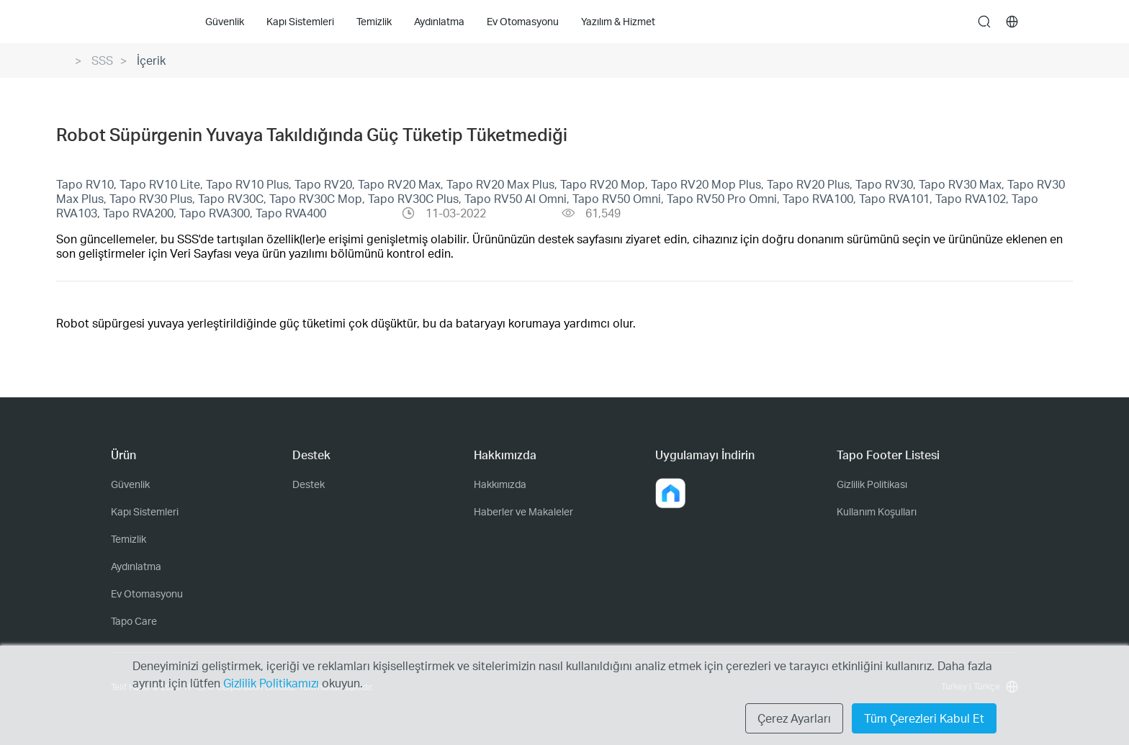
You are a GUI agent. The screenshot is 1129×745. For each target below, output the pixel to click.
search (984, 22)
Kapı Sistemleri (145, 511)
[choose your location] (1012, 21)
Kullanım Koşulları (877, 511)
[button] (670, 493)
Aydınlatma (136, 566)
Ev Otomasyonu (147, 593)
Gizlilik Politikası (872, 484)
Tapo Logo (139, 21)
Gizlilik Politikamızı (272, 682)
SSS (102, 60)
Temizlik (128, 539)
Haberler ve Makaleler (523, 511)
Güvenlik (130, 484)
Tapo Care (134, 621)
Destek (308, 484)
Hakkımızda (500, 484)
